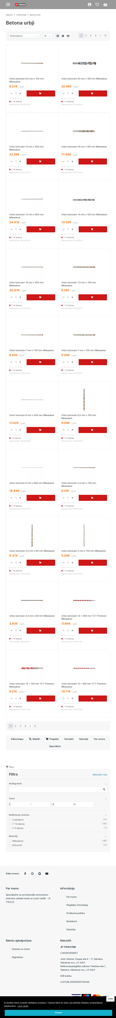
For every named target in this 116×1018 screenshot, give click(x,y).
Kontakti (69, 739)
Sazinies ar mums (21, 949)
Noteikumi (71, 921)
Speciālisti (55, 746)
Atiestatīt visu (100, 774)
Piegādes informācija (77, 905)
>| (105, 35)
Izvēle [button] (110, 999)
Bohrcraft (17, 845)
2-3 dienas (17, 828)
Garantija (70, 929)
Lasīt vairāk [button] (22, 1006)
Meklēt (34, 739)
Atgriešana (17, 957)
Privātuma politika (75, 913)
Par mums (99, 739)
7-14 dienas (18, 823)
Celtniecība (21, 15)
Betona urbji (35, 15)
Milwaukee (17, 840)
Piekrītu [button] (58, 1013)
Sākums (9, 15)
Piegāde (52, 739)
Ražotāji (83, 739)
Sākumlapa (17, 739)
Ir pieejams (18, 819)
